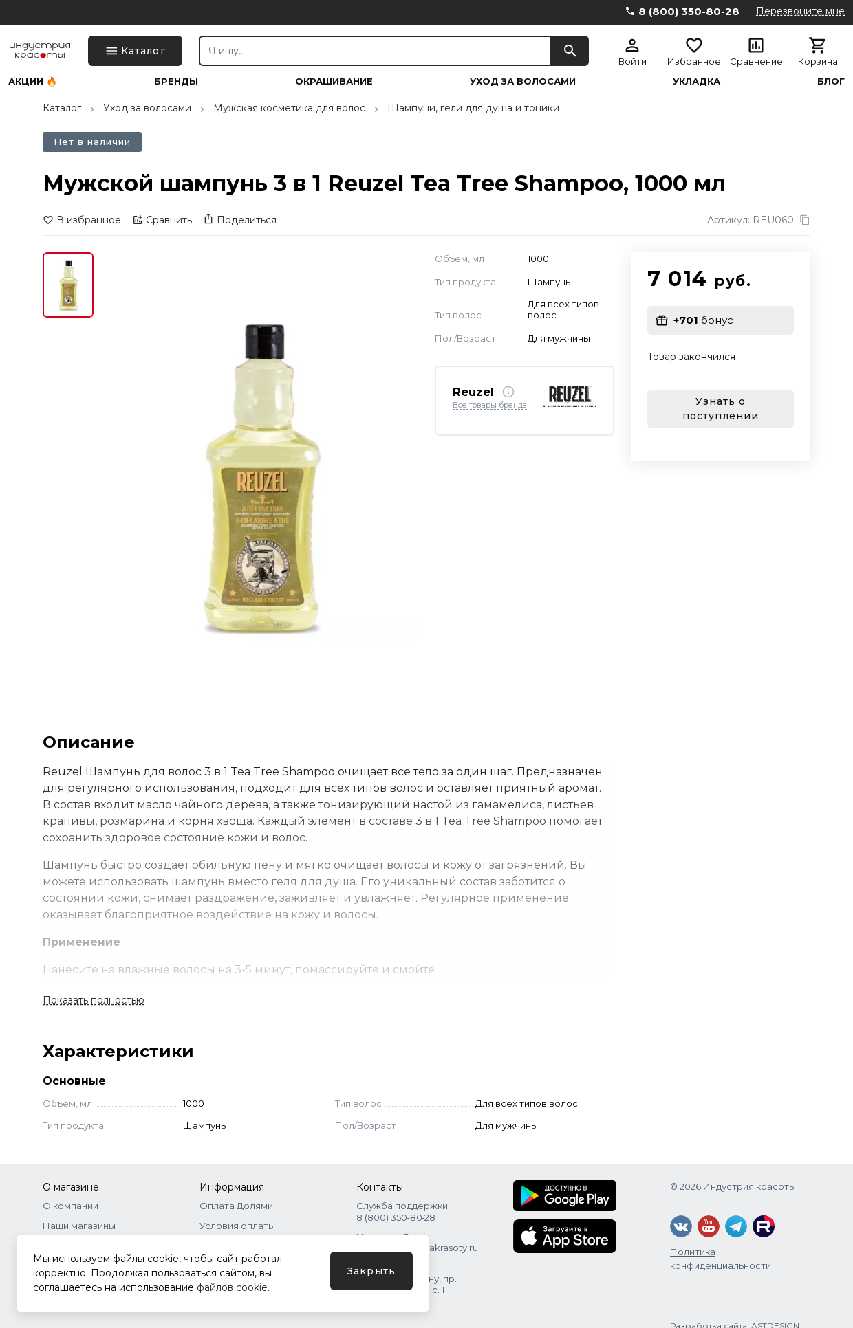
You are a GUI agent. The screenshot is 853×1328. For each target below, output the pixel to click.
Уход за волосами (523, 81)
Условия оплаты (237, 1225)
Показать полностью (93, 1000)
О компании (70, 1205)
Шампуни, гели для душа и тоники (473, 108)
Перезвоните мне (800, 11)
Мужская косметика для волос (289, 108)
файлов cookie (232, 1287)
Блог (831, 81)
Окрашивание (334, 81)
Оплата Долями (236, 1205)
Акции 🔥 (32, 81)
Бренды (176, 81)
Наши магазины (79, 1225)
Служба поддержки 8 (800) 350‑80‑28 (402, 1211)
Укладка (696, 81)
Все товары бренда (490, 405)
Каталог (62, 108)
